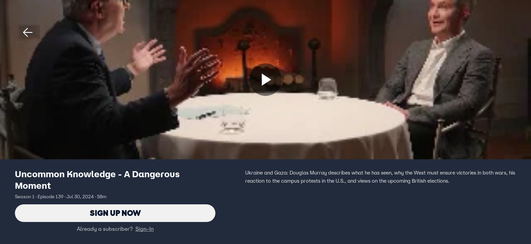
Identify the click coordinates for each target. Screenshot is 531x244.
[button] (27, 32)
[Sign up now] (265, 79)
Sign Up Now (115, 213)
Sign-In (144, 228)
